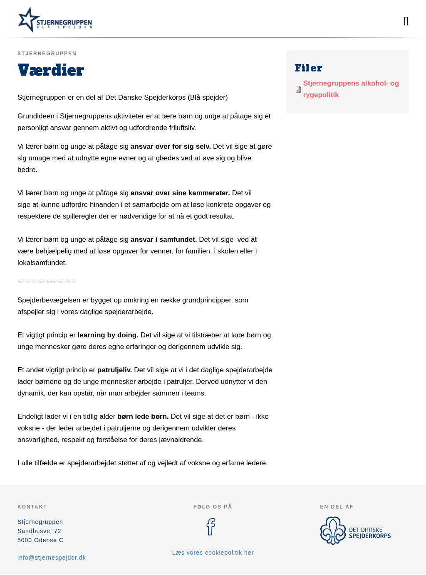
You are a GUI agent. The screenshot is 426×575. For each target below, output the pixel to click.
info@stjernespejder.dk (51, 557)
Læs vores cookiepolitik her (213, 552)
